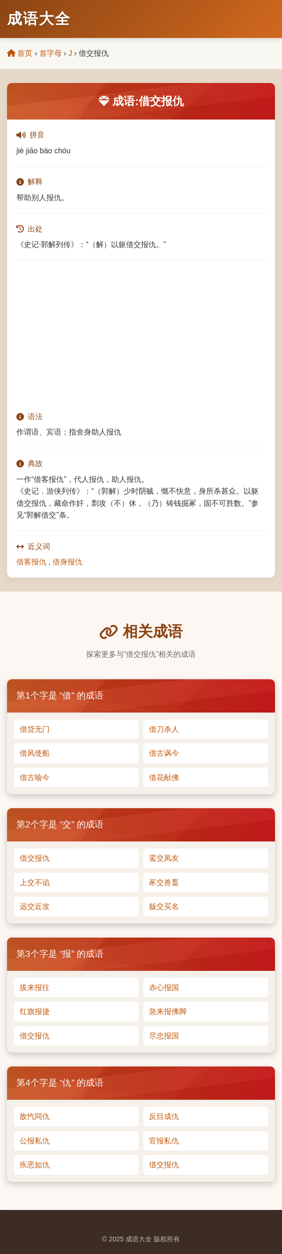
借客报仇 (31, 562)
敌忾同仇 (35, 1116)
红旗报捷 (35, 1011)
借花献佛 (164, 777)
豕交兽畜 (164, 882)
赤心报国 (164, 987)
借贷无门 (35, 729)
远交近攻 (35, 906)
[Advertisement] (141, 335)
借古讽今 (164, 753)
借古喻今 (35, 777)
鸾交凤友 (164, 858)
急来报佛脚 (167, 1011)
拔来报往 (35, 987)
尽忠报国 (164, 1036)
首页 (19, 53)
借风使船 (35, 753)
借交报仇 (35, 858)
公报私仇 (35, 1141)
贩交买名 (164, 906)
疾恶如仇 (35, 1165)
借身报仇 (67, 562)
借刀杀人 (164, 729)
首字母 (50, 53)
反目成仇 (164, 1116)
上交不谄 (35, 882)
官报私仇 (164, 1141)
